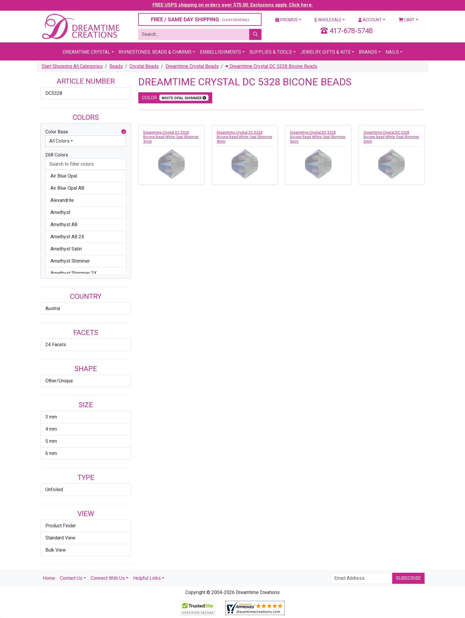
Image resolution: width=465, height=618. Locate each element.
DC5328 (53, 93)
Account (370, 19)
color (175, 98)
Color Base (85, 131)
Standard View (60, 538)
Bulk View (55, 550)
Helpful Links (147, 578)
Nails (392, 52)
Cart (407, 19)
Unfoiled (54, 489)
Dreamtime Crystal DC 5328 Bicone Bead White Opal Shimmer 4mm (244, 136)
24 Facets (55, 344)
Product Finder (60, 525)
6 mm (51, 453)
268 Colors (56, 155)
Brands (368, 52)
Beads (116, 66)
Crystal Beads (144, 66)
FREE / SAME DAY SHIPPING (200, 19)
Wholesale (328, 19)
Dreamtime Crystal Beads (192, 66)
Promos (286, 19)
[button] (123, 131)
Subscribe (408, 578)
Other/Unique (59, 381)
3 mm (51, 417)
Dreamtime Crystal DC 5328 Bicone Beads (271, 66)
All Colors (59, 141)
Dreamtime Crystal (86, 52)
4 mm (51, 429)
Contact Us (71, 578)
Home (49, 578)
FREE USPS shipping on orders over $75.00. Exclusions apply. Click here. (232, 5)
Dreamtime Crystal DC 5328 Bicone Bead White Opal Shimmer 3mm (171, 136)
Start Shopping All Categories (72, 66)
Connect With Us (108, 578)
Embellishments (220, 52)
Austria (52, 308)
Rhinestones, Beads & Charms (155, 52)
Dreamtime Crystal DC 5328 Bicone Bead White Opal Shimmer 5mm (317, 136)
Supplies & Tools (270, 52)
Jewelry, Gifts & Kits (325, 52)
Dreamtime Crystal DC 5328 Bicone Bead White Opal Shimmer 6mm (391, 136)
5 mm (51, 441)
